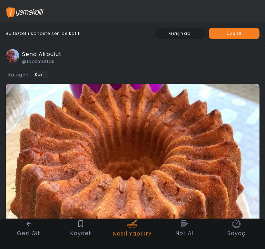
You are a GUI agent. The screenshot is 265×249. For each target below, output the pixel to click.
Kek (39, 74)
